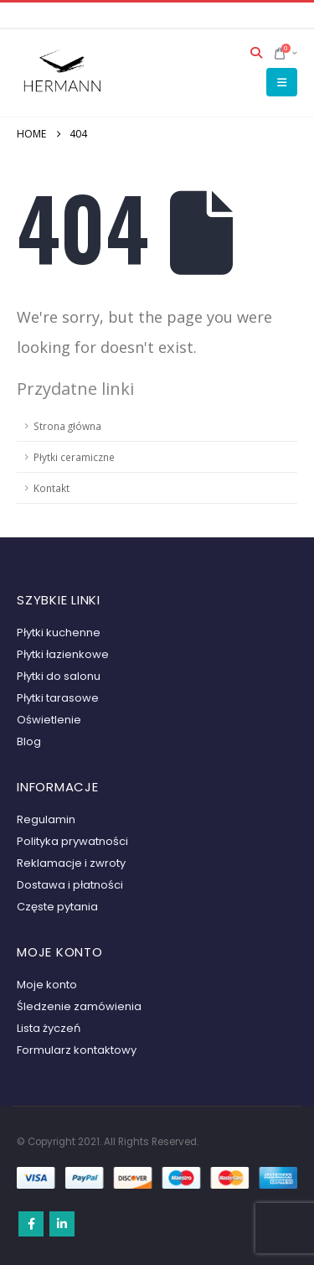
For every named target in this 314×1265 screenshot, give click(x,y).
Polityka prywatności (72, 841)
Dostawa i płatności (70, 885)
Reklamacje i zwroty (71, 863)
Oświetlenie (49, 720)
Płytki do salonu (58, 676)
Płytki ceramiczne (74, 457)
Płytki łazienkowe (63, 654)
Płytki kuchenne (58, 632)
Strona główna (67, 426)
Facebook (31, 1223)
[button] (257, 52)
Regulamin (46, 819)
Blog (29, 741)
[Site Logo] (63, 72)
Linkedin (62, 1223)
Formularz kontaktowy (76, 1050)
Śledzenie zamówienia (79, 1006)
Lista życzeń (48, 1028)
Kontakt (51, 488)
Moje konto (47, 985)
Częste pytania (57, 907)
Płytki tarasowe (58, 698)
